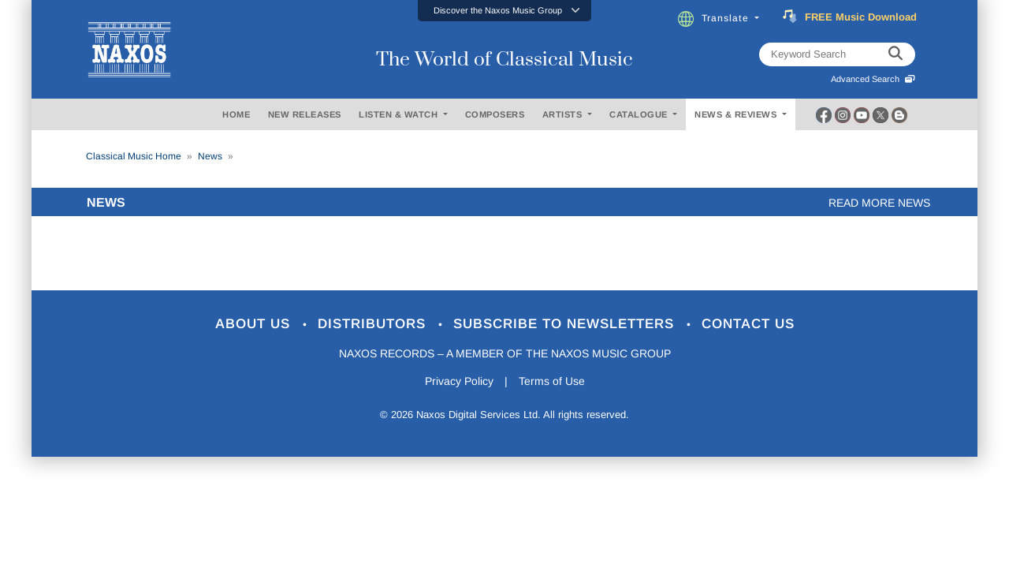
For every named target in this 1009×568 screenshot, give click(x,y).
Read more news (879, 202)
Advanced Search (873, 79)
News (210, 156)
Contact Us (748, 323)
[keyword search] (895, 54)
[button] (504, 10)
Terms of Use (552, 381)
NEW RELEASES (304, 114)
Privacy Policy (459, 381)
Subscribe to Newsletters (566, 323)
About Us (255, 323)
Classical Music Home (133, 156)
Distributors (374, 323)
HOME (236, 114)
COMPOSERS (495, 114)
